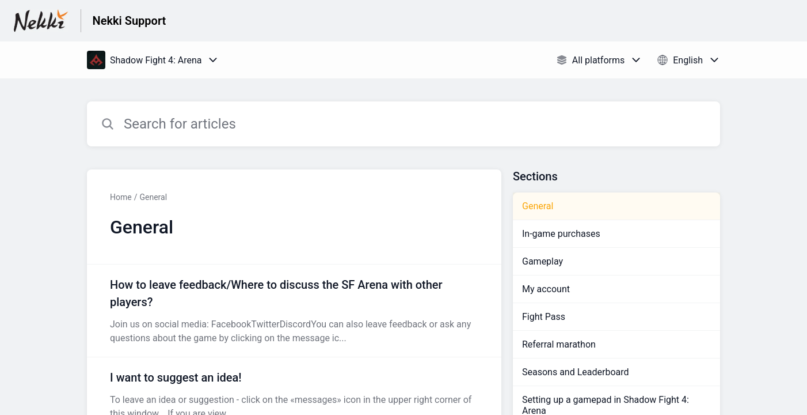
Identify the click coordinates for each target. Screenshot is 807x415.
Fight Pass (543, 316)
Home (121, 197)
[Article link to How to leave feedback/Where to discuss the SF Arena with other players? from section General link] (294, 310)
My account (546, 289)
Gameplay (542, 261)
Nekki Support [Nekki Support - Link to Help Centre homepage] (129, 21)
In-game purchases (561, 233)
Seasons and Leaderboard (575, 372)
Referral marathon (559, 344)
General (153, 197)
